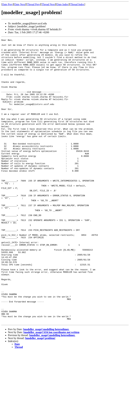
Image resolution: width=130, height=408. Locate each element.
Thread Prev (33, 4)
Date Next (20, 4)
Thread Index (77, 4)
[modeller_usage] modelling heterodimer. (46, 386)
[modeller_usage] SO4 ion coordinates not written (51, 389)
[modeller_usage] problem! (40, 395)
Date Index (62, 4)
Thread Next (48, 4)
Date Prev (7, 4)
